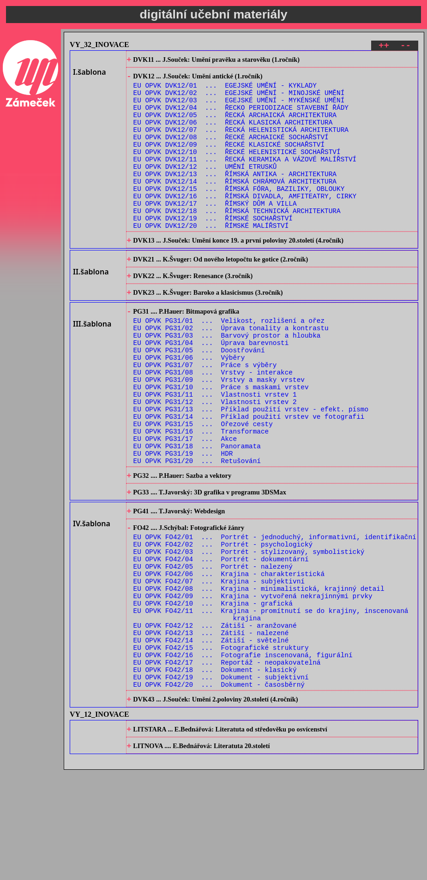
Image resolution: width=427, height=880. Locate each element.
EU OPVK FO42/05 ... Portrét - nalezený (213, 648)
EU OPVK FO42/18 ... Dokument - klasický (215, 771)
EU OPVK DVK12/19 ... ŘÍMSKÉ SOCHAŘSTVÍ (213, 248)
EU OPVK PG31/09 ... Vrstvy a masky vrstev (219, 432)
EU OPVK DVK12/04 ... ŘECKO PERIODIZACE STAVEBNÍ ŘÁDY (241, 116)
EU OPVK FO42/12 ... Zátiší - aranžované (215, 718)
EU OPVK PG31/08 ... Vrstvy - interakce (213, 423)
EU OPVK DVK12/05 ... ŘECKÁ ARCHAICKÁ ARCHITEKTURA (235, 125)
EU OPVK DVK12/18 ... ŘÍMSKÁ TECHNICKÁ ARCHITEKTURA (237, 239)
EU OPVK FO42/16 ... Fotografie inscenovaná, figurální (243, 753)
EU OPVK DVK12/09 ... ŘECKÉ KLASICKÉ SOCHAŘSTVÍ (229, 160)
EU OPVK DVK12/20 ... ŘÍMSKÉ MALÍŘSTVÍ (211, 256)
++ (384, 47)
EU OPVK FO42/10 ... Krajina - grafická (213, 692)
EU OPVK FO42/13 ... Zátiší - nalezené (211, 727)
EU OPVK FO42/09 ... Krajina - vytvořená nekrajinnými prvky (253, 683)
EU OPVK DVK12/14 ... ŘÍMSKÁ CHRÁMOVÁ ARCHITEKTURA (235, 204)
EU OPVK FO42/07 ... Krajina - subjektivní (219, 666)
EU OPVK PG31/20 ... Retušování (197, 528)
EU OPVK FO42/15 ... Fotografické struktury (221, 745)
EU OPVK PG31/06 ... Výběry (189, 406)
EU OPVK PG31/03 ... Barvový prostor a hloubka (227, 379)
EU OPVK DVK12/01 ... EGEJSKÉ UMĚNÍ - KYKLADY (225, 90)
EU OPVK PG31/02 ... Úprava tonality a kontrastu (231, 371)
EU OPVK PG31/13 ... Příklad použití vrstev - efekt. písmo (250, 467)
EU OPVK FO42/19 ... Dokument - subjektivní (221, 780)
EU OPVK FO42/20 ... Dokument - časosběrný (219, 789)
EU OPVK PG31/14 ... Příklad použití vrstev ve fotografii (249, 476)
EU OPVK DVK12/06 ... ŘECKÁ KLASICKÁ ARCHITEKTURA (233, 134)
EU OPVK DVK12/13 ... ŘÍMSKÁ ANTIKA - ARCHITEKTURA (235, 195)
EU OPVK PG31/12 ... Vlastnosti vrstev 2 (215, 458)
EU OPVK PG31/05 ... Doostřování (199, 397)
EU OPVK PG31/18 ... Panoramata (197, 511)
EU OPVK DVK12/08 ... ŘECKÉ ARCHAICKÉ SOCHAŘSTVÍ (231, 151)
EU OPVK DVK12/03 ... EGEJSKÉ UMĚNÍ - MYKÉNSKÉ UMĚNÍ (239, 107)
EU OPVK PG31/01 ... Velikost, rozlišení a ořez (229, 362)
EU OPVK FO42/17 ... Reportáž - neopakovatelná (227, 762)
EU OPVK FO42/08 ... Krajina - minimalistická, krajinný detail (259, 675)
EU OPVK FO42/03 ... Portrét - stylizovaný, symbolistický (249, 631)
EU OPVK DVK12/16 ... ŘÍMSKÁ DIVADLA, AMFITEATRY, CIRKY (245, 221)
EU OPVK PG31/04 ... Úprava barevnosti (211, 388)
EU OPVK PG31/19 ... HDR (183, 520)
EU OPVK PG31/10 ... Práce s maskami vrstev (221, 441)
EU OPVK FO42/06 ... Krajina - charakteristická (229, 657)
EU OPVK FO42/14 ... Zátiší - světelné (211, 736)
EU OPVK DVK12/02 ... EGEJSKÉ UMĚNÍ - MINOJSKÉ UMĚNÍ (239, 99)
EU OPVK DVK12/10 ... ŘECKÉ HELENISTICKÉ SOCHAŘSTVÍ (237, 169)
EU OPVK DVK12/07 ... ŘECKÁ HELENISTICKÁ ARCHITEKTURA (241, 142)
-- (405, 47)
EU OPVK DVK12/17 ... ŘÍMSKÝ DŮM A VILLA (215, 230)
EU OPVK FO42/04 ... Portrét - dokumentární (221, 640)
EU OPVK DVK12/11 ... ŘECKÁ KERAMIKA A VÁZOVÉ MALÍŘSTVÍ (245, 177)
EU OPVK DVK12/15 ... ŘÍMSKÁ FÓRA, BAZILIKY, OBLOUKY (239, 212)
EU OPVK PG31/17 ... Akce (185, 502)
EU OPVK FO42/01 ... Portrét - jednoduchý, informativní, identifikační (274, 613)
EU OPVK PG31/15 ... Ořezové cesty (203, 485)
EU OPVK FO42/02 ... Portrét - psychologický (223, 622)
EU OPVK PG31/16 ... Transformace (201, 493)
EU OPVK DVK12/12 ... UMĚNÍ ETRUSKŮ (205, 186)
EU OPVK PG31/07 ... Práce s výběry (205, 414)
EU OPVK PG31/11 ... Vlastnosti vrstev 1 (215, 450)
